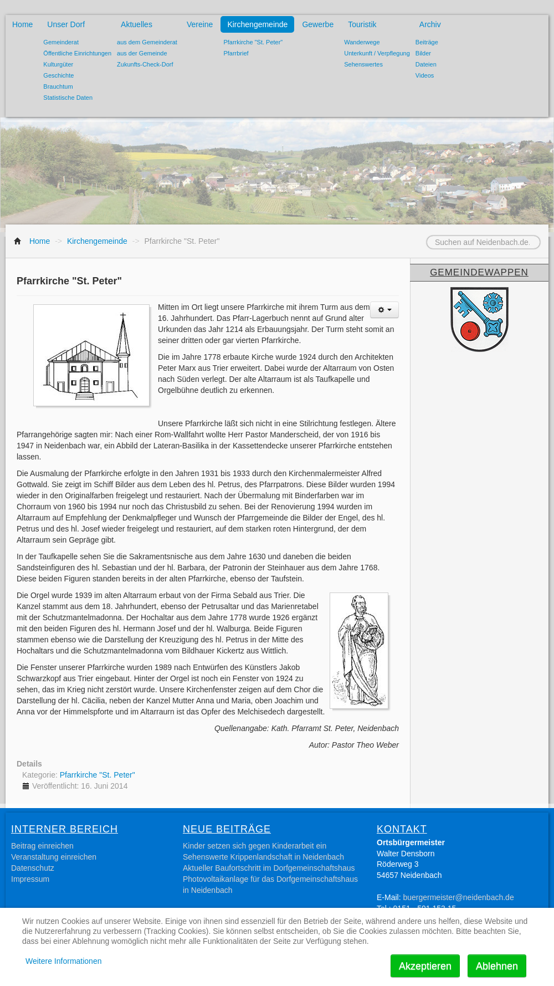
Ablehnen (497, 966)
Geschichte (58, 75)
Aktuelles (136, 24)
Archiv (430, 24)
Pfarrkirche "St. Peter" (253, 42)
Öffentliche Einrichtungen (77, 53)
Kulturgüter (58, 64)
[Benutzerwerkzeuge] (384, 310)
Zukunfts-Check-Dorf (145, 64)
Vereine (200, 24)
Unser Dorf (66, 24)
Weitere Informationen (63, 961)
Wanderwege (361, 42)
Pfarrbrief (235, 53)
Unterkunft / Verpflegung (377, 53)
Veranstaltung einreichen (53, 856)
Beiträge (427, 42)
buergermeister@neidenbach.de (458, 897)
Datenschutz (32, 868)
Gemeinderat (61, 42)
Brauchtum (58, 86)
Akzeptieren (425, 966)
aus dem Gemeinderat (147, 42)
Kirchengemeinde (257, 24)
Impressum (30, 879)
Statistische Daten (68, 97)
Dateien (426, 64)
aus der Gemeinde (142, 53)
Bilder (423, 53)
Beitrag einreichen (42, 845)
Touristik (362, 24)
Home (22, 24)
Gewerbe (318, 24)
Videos (425, 75)
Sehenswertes (363, 64)
